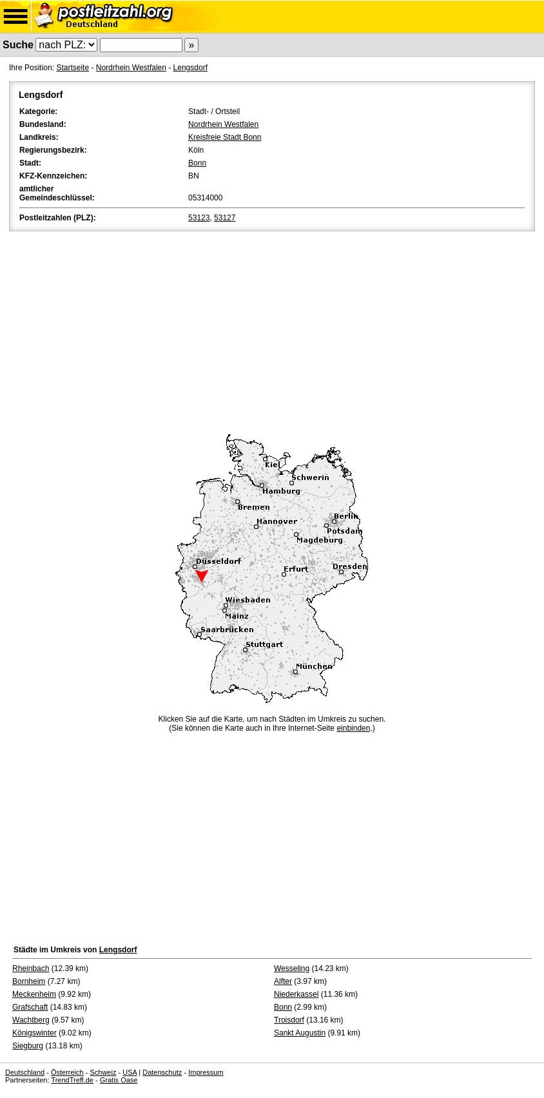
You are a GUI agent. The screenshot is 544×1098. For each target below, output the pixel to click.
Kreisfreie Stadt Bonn (224, 137)
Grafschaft (30, 1007)
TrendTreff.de (72, 1080)
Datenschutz (162, 1072)
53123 (198, 217)
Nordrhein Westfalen (131, 67)
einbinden (353, 728)
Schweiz (103, 1072)
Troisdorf (289, 1020)
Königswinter (34, 1032)
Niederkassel (296, 994)
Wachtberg (31, 1020)
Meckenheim (34, 994)
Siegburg (27, 1045)
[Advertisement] (272, 330)
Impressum (205, 1072)
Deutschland (24, 1072)
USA (129, 1072)
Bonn (197, 163)
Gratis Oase (119, 1080)
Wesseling (291, 968)
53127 (224, 217)
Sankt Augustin (299, 1032)
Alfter (283, 981)
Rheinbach (30, 968)
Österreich (67, 1072)
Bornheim (28, 981)
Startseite (72, 67)
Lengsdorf (190, 67)
